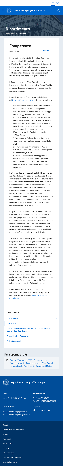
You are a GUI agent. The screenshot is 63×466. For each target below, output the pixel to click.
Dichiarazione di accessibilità (13, 457)
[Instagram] (45, 410)
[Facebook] (34, 410)
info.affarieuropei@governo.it (15, 411)
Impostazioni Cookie (10, 462)
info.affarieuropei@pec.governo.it (16, 414)
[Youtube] (41, 410)
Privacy (5, 434)
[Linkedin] (49, 410)
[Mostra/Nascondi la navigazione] (3, 10)
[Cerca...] (58, 10)
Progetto (6, 448)
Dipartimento (10, 33)
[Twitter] (38, 410)
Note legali (7, 439)
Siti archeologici (8, 452)
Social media (7, 443)
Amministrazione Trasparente (13, 429)
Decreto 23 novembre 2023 (23, 100)
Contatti (6, 425)
